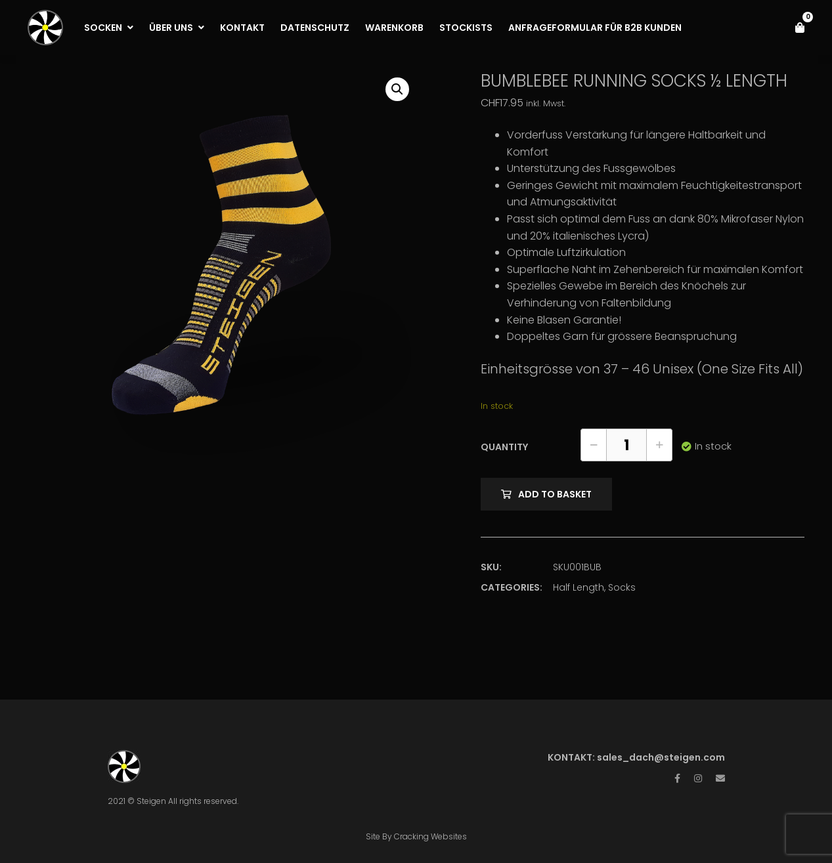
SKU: (491, 567)
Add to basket (555, 494)
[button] (397, 89)
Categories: (511, 587)
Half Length (578, 587)
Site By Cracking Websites (416, 836)
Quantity (504, 446)
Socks (622, 587)
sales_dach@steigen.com (661, 757)
